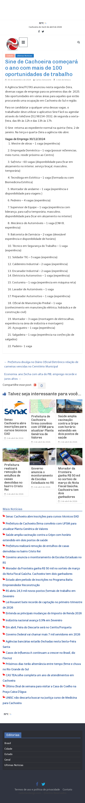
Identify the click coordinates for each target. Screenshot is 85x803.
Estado (8, 754)
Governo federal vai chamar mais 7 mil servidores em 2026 (43, 634)
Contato (67, 789)
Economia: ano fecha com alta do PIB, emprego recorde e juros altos (40, 376)
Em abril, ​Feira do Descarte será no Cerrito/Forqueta (38, 627)
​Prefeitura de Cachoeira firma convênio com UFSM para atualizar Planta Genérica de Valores (42, 427)
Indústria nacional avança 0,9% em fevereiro (34, 620)
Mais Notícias (12, 509)
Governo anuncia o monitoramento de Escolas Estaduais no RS (42, 475)
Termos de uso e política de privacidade (37, 789)
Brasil (7, 743)
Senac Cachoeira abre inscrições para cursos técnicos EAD (15, 427)
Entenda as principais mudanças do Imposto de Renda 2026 (44, 613)
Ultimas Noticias (24, 56)
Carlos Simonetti (43, 80)
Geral (7, 759)
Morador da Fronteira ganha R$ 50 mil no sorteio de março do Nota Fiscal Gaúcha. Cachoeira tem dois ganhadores (69, 483)
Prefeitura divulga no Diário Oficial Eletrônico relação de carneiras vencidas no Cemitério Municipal (41, 364)
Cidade (10, 56)
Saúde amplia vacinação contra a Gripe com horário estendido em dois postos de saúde (68, 426)
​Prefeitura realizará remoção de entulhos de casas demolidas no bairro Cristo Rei (13, 477)
